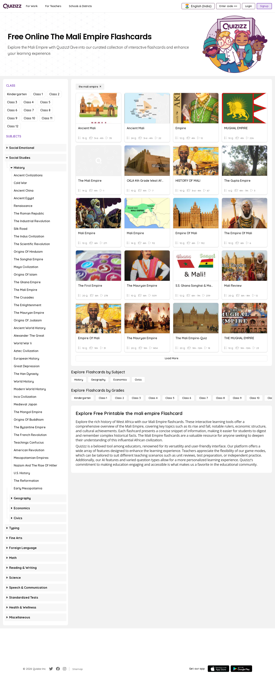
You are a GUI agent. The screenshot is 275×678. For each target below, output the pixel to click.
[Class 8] (220, 398)
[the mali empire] (90, 87)
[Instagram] (64, 669)
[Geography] (98, 380)
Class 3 (12, 102)
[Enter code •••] (228, 6)
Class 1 (38, 94)
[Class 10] (254, 398)
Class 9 (12, 118)
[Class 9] (237, 398)
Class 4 (28, 102)
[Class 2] (119, 398)
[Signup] (264, 6)
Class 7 (29, 110)
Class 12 (12, 126)
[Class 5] (169, 398)
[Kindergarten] (82, 398)
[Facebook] (58, 669)
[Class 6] (186, 398)
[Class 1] (102, 398)
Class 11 (47, 118)
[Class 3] (136, 398)
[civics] (138, 380)
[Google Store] (241, 668)
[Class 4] (153, 398)
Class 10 (29, 118)
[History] (78, 380)
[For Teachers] (53, 6)
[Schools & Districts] (80, 6)
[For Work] (32, 6)
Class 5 (45, 102)
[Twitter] (51, 669)
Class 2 (54, 94)
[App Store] (218, 668)
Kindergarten (17, 94)
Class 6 (12, 110)
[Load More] (171, 358)
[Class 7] (203, 398)
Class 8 (45, 110)
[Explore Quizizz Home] (12, 6)
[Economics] (120, 380)
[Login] (248, 6)
